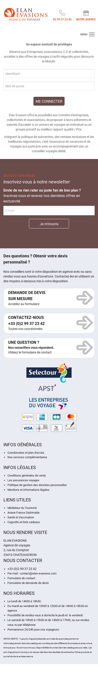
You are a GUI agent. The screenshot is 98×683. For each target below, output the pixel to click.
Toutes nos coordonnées (25, 329)
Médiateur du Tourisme (22, 508)
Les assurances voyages (23, 480)
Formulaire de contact (21, 578)
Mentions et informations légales (28, 489)
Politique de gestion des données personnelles (37, 485)
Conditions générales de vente (26, 475)
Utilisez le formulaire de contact (30, 352)
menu (83, 34)
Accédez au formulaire (23, 304)
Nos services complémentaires (27, 457)
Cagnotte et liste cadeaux (23, 522)
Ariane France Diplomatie (23, 512)
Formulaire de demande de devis (28, 583)
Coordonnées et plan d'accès (25, 452)
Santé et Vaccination (20, 517)
